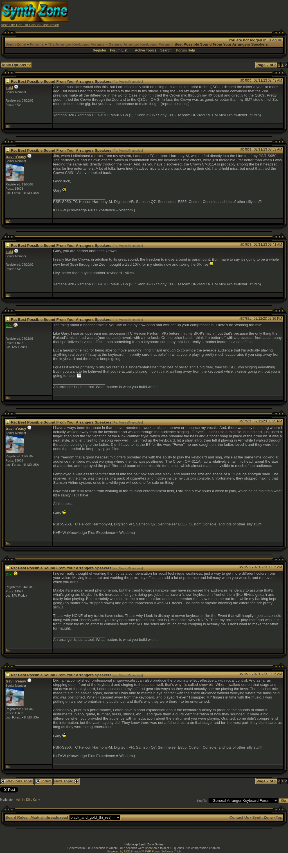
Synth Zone (15, 44)
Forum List (118, 50)
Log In (275, 40)
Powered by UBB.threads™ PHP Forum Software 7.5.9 (144, 851)
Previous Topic (17, 781)
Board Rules (16, 817)
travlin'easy (16, 157)
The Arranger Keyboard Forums (76, 44)
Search (166, 50)
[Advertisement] (184, 13)
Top (8, 125)
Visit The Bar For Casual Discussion (30, 25)
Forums (37, 44)
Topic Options (16, 65)
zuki (9, 88)
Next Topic (66, 781)
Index (43, 781)
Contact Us (239, 817)
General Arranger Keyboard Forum (139, 44)
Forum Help (185, 50)
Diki (28, 799)
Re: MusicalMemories (127, 81)
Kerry (36, 799)
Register (99, 50)
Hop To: (202, 800)
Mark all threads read (49, 817)
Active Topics (145, 50)
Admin (20, 799)
